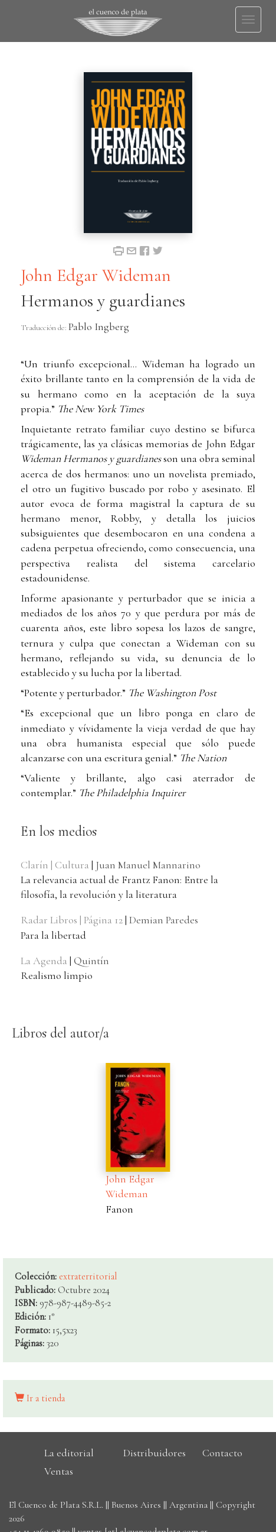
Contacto (222, 1452)
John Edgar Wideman (96, 275)
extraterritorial (88, 1276)
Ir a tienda (40, 1398)
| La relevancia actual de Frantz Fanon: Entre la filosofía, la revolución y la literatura (119, 879)
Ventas (58, 1471)
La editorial (69, 1452)
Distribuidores (154, 1452)
